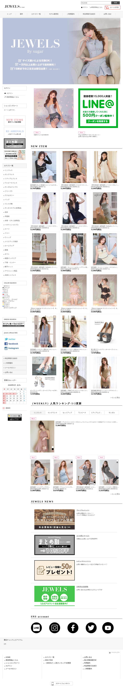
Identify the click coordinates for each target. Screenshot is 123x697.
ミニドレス (37, 413)
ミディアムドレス (97, 413)
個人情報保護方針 (90, 660)
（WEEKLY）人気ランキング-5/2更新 (58, 663)
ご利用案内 (9, 363)
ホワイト (6, 286)
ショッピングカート (13, 663)
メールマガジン (10, 368)
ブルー (5, 293)
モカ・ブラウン (8, 301)
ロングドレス (52, 413)
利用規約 (87, 663)
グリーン (6, 298)
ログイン (85, 7)
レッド (5, 294)
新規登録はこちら (97, 7)
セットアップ (67, 413)
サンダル (112, 413)
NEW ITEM (49, 660)
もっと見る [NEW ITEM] (116, 397)
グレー (5, 289)
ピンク (5, 291)
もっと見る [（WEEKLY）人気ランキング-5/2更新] (116, 494)
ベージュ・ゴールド (10, 299)
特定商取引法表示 (11, 358)
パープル (6, 296)
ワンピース (82, 413)
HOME (8, 657)
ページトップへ (115, 652)
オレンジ (6, 303)
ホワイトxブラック (10, 308)
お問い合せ (9, 372)
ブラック (6, 288)
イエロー (6, 304)
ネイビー (6, 306)
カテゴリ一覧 (49, 657)
